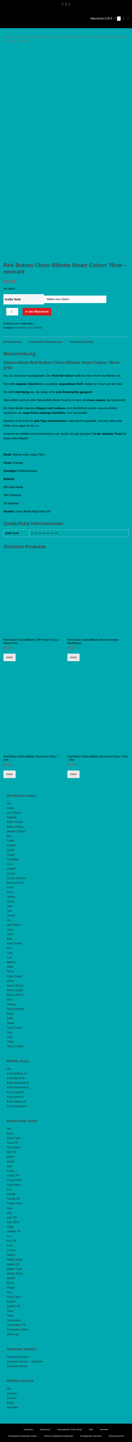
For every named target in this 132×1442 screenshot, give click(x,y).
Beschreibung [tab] (12, 341)
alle (9, 803)
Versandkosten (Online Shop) (69, 1429)
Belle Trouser (15, 821)
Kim (9, 948)
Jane (10, 906)
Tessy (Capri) (15, 1046)
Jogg (10, 1226)
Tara (9, 1036)
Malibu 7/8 (13, 1264)
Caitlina (11, 845)
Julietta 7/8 (13, 1231)
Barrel (10, 1161)
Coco (10, 864)
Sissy (10, 1013)
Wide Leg (13, 1334)
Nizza (10, 1283)
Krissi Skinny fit (16, 1101)
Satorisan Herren (17, 1366)
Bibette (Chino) (16, 831)
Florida (11, 1194)
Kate (10, 938)
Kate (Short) (14, 943)
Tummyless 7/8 (16, 1324)
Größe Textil (13, 299)
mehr (9, 657)
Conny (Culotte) (16, 878)
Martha (11, 962)
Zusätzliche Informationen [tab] (46, 341)
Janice (11, 896)
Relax (10, 980)
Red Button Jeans (25, 37)
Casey (11, 854)
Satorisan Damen (17, 1356)
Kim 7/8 (11, 1240)
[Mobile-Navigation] (128, 18)
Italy (9, 1212)
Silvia (10, 1311)
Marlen (11, 1278)
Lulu (9, 957)
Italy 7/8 (11, 1217)
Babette (11, 817)
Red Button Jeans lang (49, 37)
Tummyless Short (17, 1329)
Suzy (10, 1032)
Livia (10, 1245)
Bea (9, 1166)
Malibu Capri (14, 1268)
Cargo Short (14, 1180)
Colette (11, 868)
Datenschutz (45, 1429)
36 (36, 533)
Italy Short (13, 1222)
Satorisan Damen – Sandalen (25, 1361)
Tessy (10, 1041)
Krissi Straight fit (17, 1106)
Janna (10, 901)
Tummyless (14, 1320)
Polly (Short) (14, 976)
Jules (10, 929)
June (10, 934)
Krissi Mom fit (15, 1096)
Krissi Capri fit (15, 1092)
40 (44, 533)
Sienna (11, 1004)
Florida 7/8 (13, 1198)
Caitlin (10, 840)
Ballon (10, 1156)
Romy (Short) (15, 994)
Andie (10, 808)
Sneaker (12, 1393)
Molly (10, 966)
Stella (10, 1023)
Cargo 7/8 (13, 1175)
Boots (10, 1402)
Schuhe (11, 1398)
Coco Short (14, 1184)
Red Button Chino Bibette (76, 37)
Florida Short (15, 1203)
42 (48, 533)
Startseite (8, 37)
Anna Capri (14, 1138)
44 (52, 533)
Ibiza (10, 1208)
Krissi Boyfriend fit (18, 1087)
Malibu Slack (15, 1259)
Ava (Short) (14, 812)
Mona (10, 971)
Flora (10, 892)
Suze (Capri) (14, 1027)
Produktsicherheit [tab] (81, 341)
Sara (10, 999)
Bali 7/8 (11, 1152)
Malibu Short (14, 1273)
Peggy (11, 1287)
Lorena (11, 1250)
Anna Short (14, 1147)
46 (56, 533)
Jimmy (11, 915)
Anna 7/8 (12, 1142)
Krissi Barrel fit (16, 1078)
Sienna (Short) (16, 1008)
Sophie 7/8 (13, 1306)
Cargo (10, 1170)
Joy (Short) (13, 924)
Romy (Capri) (15, 990)
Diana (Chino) (15, 882)
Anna (10, 1133)
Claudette (13, 859)
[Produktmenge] (12, 311)
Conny (11, 873)
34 (32, 533)
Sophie (11, 1301)
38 (40, 533)
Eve (9, 1189)
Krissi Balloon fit (16, 1073)
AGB (91, 1429)
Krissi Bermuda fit (17, 1082)
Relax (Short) (15, 985)
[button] (123, 18)
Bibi (9, 836)
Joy (9, 920)
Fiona (10, 887)
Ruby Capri (14, 1296)
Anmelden (104, 1429)
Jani (9, 910)
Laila (10, 952)
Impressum (28, 1429)
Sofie (10, 1018)
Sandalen (13, 1407)
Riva (9, 1292)
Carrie (10, 850)
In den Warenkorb (37, 311)
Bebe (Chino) (15, 826)
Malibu (11, 1254)
